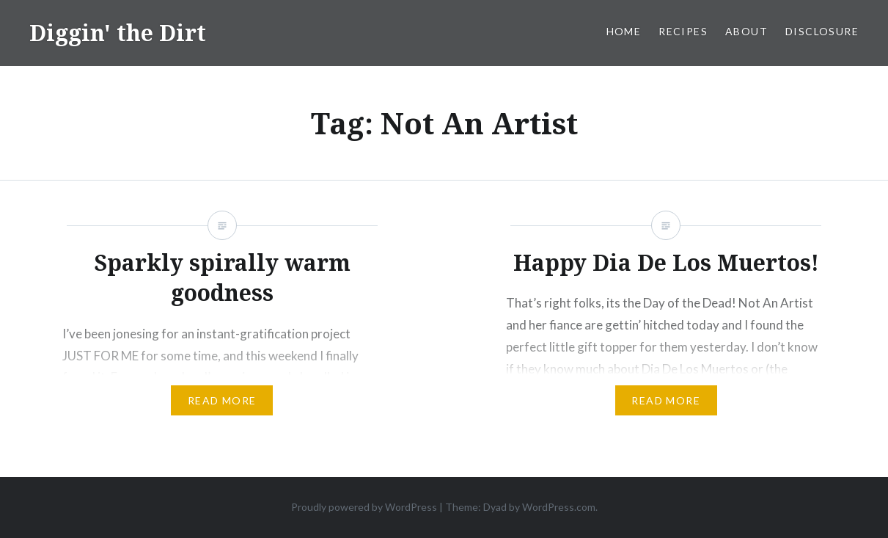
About (746, 31)
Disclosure (822, 31)
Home (624, 31)
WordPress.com (558, 507)
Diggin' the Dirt (117, 33)
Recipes (683, 31)
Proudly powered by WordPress (364, 507)
